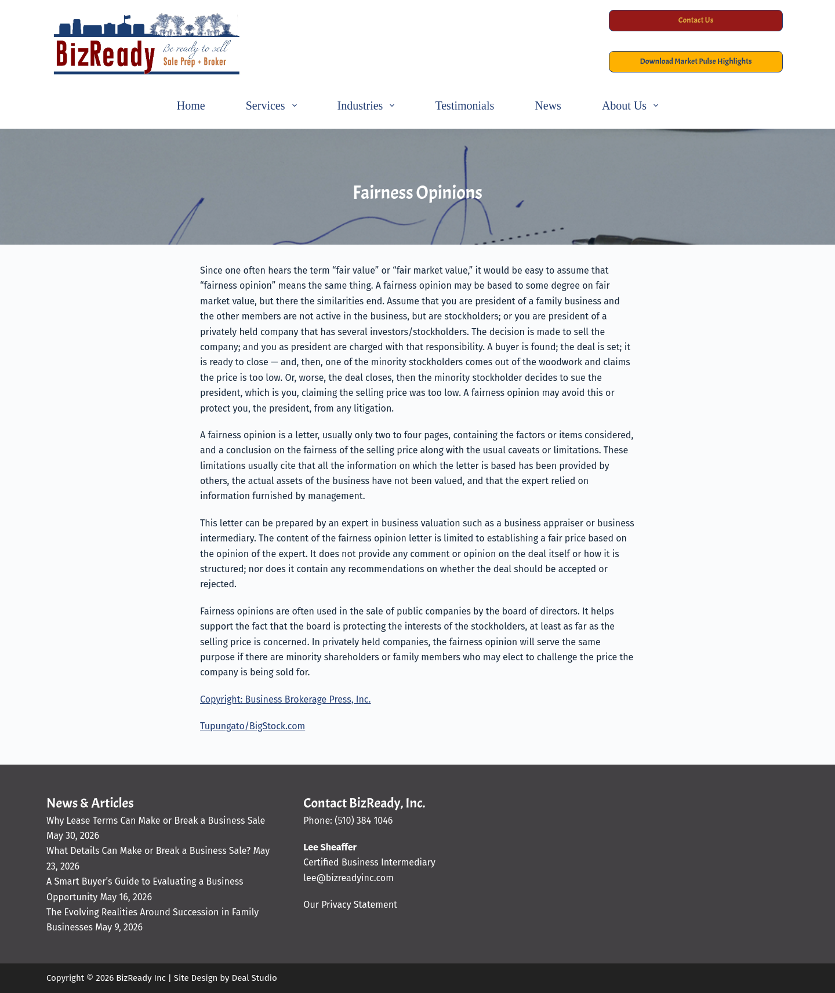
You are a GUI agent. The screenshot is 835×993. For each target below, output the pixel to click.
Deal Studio (254, 978)
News (548, 105)
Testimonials (464, 105)
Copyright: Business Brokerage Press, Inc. (285, 699)
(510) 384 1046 (364, 820)
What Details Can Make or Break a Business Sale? (148, 850)
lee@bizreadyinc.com (348, 877)
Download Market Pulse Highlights (696, 61)
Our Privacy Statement (350, 904)
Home (191, 105)
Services (274, 105)
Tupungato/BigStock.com (252, 726)
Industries (368, 105)
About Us (632, 105)
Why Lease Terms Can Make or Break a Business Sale (155, 820)
